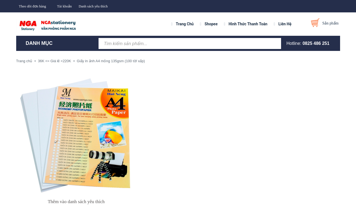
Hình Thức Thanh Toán (248, 24)
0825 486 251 (315, 43)
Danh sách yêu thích (93, 6)
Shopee (210, 24)
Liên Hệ (284, 24)
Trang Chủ (185, 24)
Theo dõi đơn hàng (32, 6)
